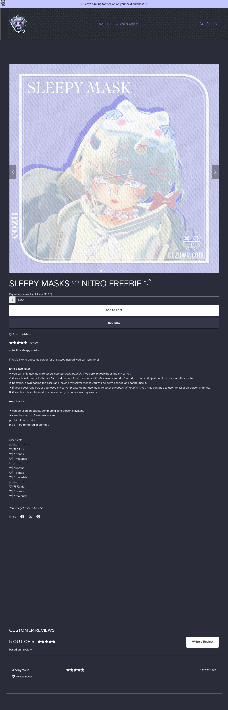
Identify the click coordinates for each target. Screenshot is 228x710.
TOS (109, 24)
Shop (100, 24)
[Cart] (216, 23)
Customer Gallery (127, 24)
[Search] (201, 23)
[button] (12, 172)
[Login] (208, 23)
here (95, 359)
